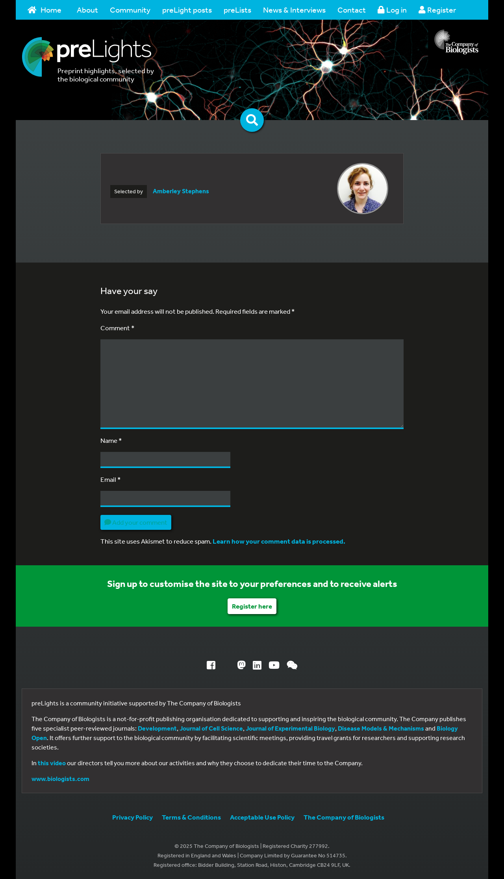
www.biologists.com (60, 779)
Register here (252, 606)
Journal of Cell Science (211, 728)
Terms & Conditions (191, 817)
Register (437, 9)
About (87, 9)
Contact (351, 9)
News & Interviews (294, 9)
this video (52, 763)
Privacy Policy (132, 817)
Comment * (117, 328)
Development (157, 728)
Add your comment (135, 522)
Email (110, 479)
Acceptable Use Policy (262, 817)
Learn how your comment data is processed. (279, 541)
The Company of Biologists (344, 817)
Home (44, 9)
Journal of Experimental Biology (290, 728)
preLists (237, 9)
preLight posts (187, 9)
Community (130, 9)
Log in (392, 9)
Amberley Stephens (181, 191)
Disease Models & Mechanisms (381, 728)
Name (111, 440)
